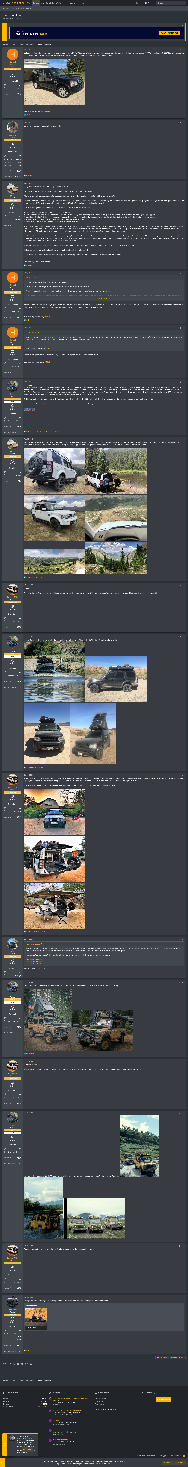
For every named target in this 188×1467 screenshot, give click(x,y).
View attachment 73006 (34, 961)
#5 (183, 328)
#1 (183, 50)
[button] (66, 3)
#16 (183, 1298)
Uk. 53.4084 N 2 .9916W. (15, 159)
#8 (183, 585)
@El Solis (27, 1069)
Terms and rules (151, 1456)
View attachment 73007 (34, 964)
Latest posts (56, 1393)
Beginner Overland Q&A (61, 1424)
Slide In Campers (59, 1434)
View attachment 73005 (34, 959)
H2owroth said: (31, 333)
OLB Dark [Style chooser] (11, 1456)
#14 (183, 1113)
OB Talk (47, 111)
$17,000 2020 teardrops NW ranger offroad (67, 1410)
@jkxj (38, 1065)
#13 (183, 1062)
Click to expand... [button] (104, 298)
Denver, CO (17, 220)
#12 (183, 983)
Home (176, 1456)
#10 (183, 775)
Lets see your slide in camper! (63, 1430)
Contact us (141, 1456)
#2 (183, 123)
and (34, 577)
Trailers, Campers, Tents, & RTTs (64, 1414)
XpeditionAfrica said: (33, 944)
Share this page (163, 1399)
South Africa (17, 621)
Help (171, 1456)
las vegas (18, 976)
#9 (183, 637)
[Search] (171, 3)
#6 (183, 382)
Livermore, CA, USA (14, 421)
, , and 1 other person (42, 431)
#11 (183, 939)
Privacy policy (163, 1456)
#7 (183, 439)
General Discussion (59, 1444)
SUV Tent (56, 1420)
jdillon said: (30, 278)
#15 (183, 1246)
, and (36, 931)
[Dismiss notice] (182, 26)
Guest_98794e (42, 1407)
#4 (183, 273)
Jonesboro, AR (16, 88)
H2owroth (7, 18)
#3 (183, 183)
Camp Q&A (56, 1405)
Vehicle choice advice (60, 1440)
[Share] (180, 50)
